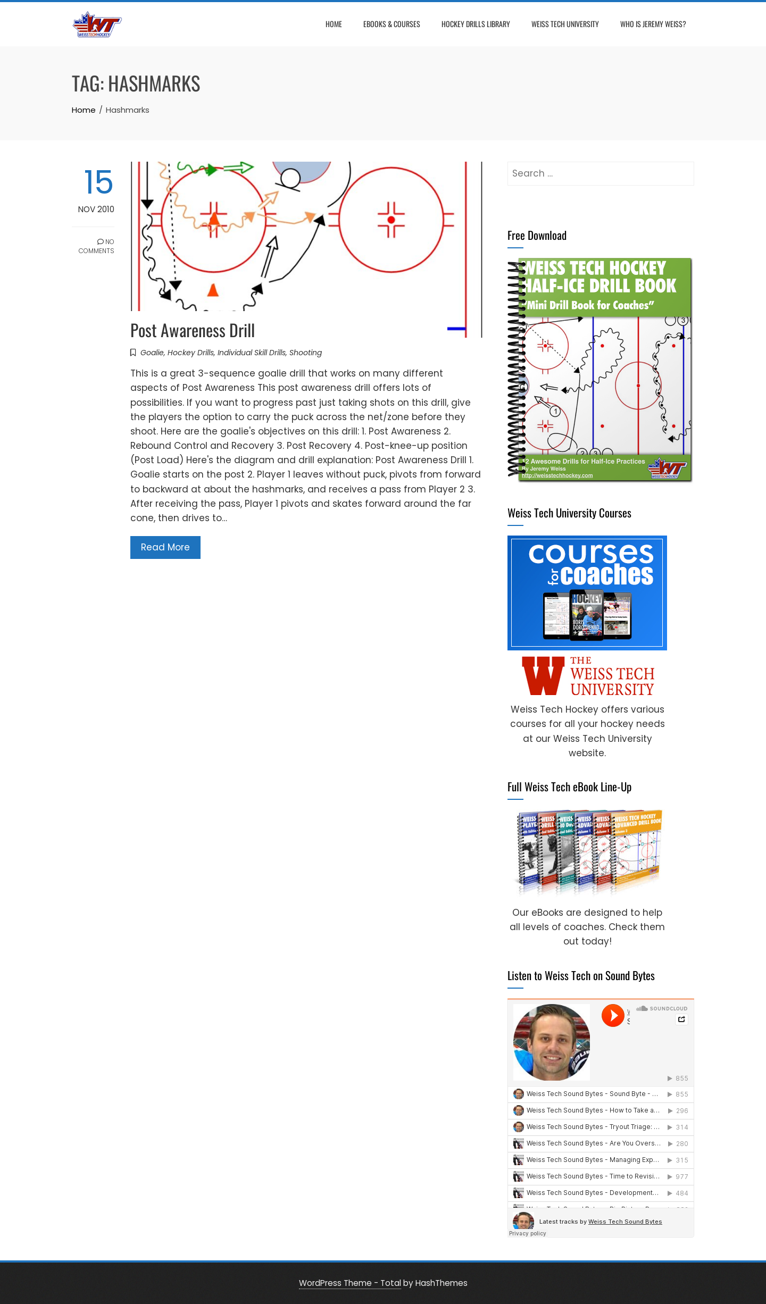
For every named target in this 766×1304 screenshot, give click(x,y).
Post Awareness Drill (192, 329)
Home (334, 23)
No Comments (96, 246)
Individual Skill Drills (252, 352)
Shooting (305, 352)
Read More (165, 547)
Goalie (152, 352)
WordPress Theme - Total (350, 1283)
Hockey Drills (191, 352)
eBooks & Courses (391, 23)
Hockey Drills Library (476, 23)
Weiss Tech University (565, 23)
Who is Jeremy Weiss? (653, 23)
